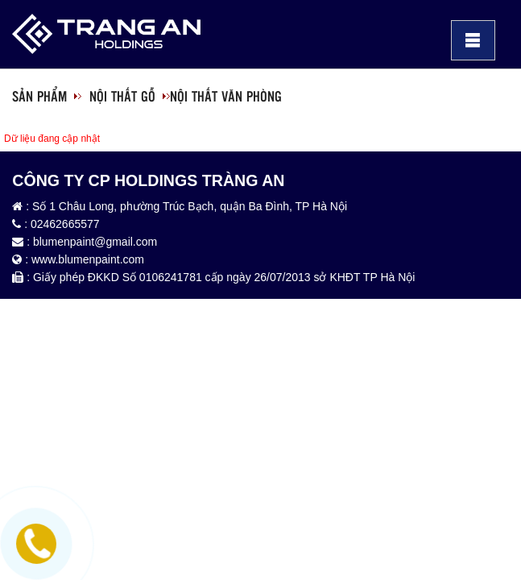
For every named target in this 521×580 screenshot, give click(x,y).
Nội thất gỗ (122, 96)
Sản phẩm (39, 96)
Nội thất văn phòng (226, 96)
